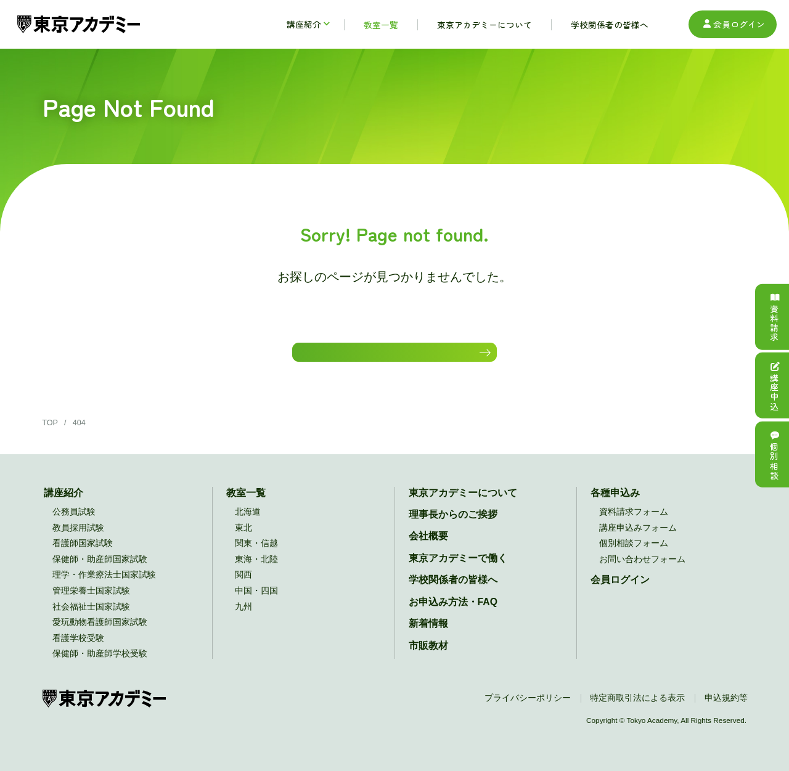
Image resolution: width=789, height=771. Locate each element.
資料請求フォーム (633, 523)
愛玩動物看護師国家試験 (99, 633)
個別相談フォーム (633, 555)
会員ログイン (733, 24)
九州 (243, 617)
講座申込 (774, 386)
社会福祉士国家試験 (91, 617)
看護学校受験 (78, 649)
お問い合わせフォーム (642, 570)
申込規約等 (726, 709)
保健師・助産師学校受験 (99, 665)
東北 (243, 539)
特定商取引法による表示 (637, 709)
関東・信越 (256, 555)
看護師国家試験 (82, 555)
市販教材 (428, 656)
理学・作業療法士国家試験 (104, 586)
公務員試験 (74, 523)
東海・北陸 (256, 570)
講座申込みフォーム (638, 539)
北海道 (248, 523)
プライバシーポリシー (527, 709)
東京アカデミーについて (463, 504)
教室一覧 (246, 504)
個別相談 (774, 454)
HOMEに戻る (388, 357)
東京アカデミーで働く (458, 569)
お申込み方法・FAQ (453, 613)
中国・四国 (256, 602)
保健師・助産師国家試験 (99, 570)
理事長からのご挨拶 (453, 526)
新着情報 (428, 635)
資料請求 (774, 317)
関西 (243, 586)
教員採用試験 (78, 539)
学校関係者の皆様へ (453, 591)
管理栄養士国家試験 (91, 602)
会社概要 (428, 547)
